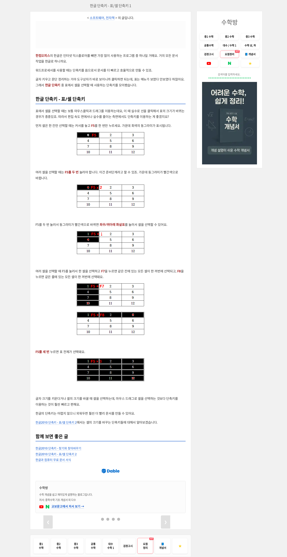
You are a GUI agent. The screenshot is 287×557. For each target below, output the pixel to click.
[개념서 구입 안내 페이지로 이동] (162, 546)
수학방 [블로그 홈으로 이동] (229, 22)
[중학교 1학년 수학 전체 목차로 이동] (41, 546)
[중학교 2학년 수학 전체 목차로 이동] (58, 546)
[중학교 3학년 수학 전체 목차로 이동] (76, 546)
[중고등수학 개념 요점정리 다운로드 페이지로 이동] (145, 546)
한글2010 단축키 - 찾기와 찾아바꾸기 (60, 448)
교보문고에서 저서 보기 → (67, 506)
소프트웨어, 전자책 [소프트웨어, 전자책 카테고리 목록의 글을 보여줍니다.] (102, 18)
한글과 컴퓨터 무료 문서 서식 (54, 459)
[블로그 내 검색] (229, 74)
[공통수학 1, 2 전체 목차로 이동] (93, 546)
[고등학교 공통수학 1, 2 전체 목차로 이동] (208, 45)
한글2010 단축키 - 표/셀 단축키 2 (58, 422)
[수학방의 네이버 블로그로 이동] (48, 506)
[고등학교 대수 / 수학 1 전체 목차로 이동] (110, 546)
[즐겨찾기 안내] (180, 546)
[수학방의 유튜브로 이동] (41, 506)
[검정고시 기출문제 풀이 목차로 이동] (128, 546)
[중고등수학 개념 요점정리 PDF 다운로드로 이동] (229, 54)
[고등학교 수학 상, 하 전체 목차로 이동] (250, 45)
